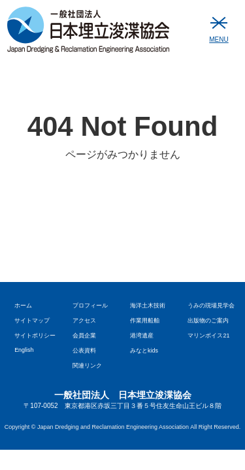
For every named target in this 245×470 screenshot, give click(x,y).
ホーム (23, 305)
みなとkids (144, 350)
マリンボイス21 (208, 335)
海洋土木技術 (147, 305)
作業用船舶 (144, 320)
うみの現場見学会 (211, 305)
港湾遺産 (142, 335)
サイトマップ (32, 320)
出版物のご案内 (208, 320)
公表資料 (84, 350)
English (23, 350)
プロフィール (90, 305)
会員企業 (84, 335)
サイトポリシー (35, 335)
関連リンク (87, 365)
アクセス (84, 320)
